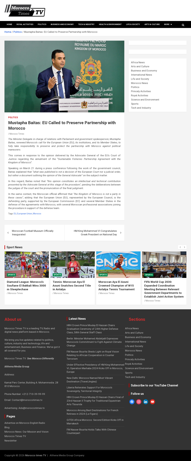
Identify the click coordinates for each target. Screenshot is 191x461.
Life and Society (140, 78)
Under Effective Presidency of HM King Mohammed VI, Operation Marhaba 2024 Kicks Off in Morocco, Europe (95, 368)
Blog (7, 427)
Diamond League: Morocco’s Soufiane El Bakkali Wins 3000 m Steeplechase (26, 285)
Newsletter (10, 440)
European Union (24, 213)
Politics (42, 24)
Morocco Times (17, 134)
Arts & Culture (152, 24)
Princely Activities (141, 91)
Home (9, 24)
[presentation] (180, 247)
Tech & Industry (86, 24)
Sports (134, 103)
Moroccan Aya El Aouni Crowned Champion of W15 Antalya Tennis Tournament (116, 285)
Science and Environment (145, 99)
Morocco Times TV (15, 436)
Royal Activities (25, 24)
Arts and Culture (140, 66)
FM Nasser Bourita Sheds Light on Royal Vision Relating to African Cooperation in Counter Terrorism (93, 355)
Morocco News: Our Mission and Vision (26, 431)
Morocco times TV (35, 455)
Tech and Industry (141, 107)
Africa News (138, 62)
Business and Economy (62, 24)
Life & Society (133, 24)
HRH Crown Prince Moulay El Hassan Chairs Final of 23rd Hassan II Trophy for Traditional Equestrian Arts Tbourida (95, 401)
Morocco (37, 213)
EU (15, 213)
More (166, 24)
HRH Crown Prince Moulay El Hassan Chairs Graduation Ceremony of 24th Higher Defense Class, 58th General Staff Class (92, 329)
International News (141, 74)
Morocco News (139, 83)
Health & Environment (110, 24)
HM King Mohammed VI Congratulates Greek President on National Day (95, 232)
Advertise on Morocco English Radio (24, 422)
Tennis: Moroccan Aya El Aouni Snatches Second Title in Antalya (72, 285)
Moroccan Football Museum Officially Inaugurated (32, 232)
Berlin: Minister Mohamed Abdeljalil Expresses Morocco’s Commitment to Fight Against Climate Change (94, 342)
